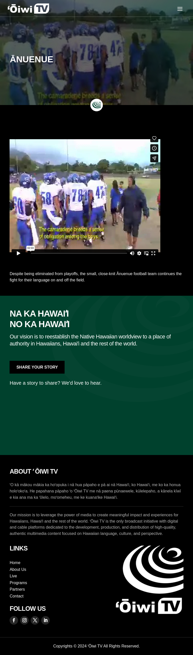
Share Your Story (37, 367)
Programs (18, 583)
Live (13, 576)
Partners (17, 589)
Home (15, 563)
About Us (18, 569)
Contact (16, 596)
